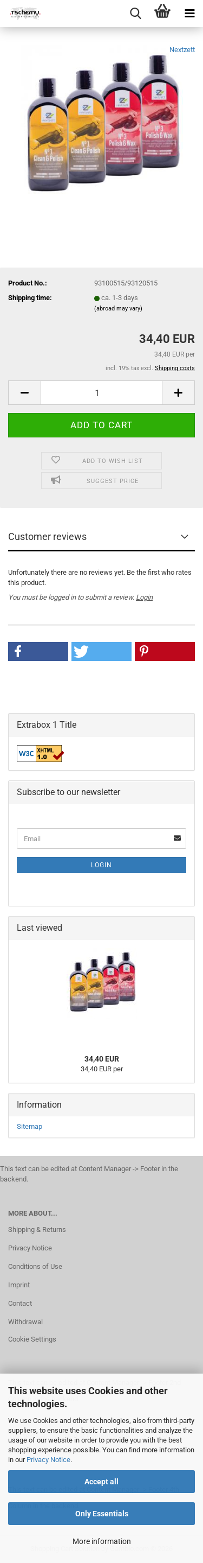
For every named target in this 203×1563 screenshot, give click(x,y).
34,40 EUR (101, 1058)
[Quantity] (101, 392)
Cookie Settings (32, 1339)
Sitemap (29, 1126)
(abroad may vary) (118, 308)
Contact (20, 1303)
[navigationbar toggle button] (189, 13)
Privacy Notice (48, 1460)
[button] (24, 392)
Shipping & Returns (37, 1229)
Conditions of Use (35, 1266)
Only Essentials (101, 1513)
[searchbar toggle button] (135, 13)
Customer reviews (47, 536)
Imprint (19, 1285)
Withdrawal (25, 1322)
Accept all (101, 1481)
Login (144, 597)
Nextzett (182, 50)
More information (102, 1541)
